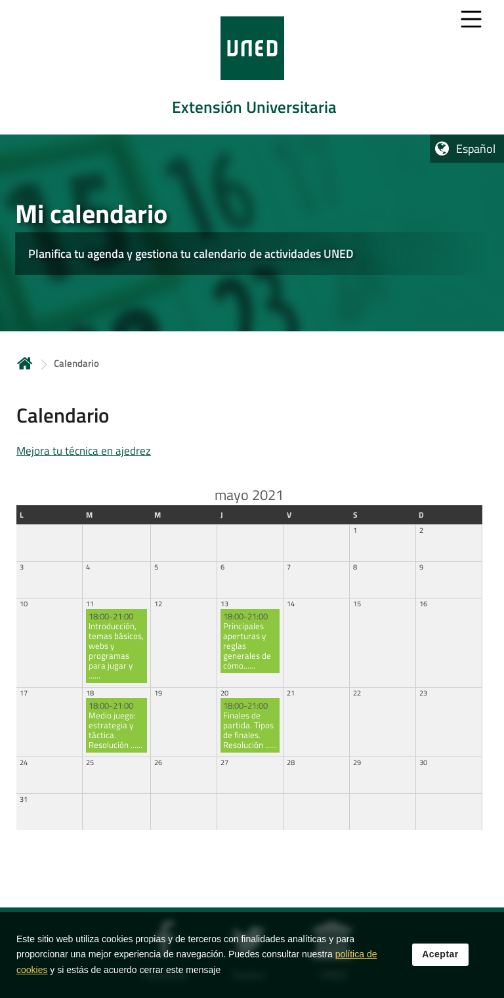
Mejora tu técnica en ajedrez (83, 450)
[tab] (252, 67)
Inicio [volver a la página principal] (25, 363)
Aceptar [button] (440, 954)
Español (475, 148)
